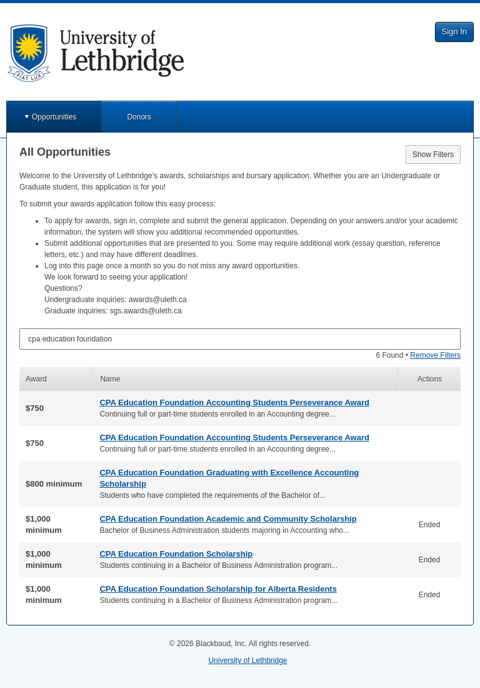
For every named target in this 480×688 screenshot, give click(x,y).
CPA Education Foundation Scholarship (175, 554)
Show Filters (433, 154)
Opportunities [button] (54, 117)
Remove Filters (435, 355)
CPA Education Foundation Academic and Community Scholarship (227, 519)
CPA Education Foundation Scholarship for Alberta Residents (217, 589)
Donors (139, 117)
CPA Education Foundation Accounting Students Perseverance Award (234, 402)
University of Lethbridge (247, 660)
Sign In (454, 31)
